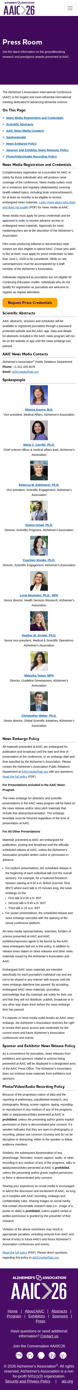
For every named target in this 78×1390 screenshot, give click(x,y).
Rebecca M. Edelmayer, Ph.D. (39, 485)
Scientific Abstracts (19, 124)
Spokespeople (15, 137)
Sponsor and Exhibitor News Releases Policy (37, 150)
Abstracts (59, 1311)
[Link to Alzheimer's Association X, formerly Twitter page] (30, 1355)
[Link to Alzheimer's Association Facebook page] (52, 1355)
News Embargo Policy (21, 143)
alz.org (67, 1381)
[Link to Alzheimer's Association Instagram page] (41, 1355)
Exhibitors (36, 1316)
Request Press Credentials (30, 302)
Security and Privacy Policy (27, 1381)
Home (13, 1311)
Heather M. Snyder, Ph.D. (39, 635)
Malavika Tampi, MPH (39, 675)
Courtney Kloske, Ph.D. (39, 560)
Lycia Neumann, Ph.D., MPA (39, 595)
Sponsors (60, 1316)
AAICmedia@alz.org (25, 371)
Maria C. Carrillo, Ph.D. (39, 444)
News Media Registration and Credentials (34, 118)
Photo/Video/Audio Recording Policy (31, 156)
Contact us (49, 1336)
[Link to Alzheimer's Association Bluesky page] (19, 1355)
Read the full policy (14, 776)
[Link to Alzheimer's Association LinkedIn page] (63, 1355)
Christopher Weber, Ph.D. (39, 715)
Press (40, 1321)
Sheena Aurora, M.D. (39, 409)
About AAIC (34, 1311)
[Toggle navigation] (70, 8)
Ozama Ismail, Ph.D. (39, 525)
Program (14, 1316)
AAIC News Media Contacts (24, 130)
